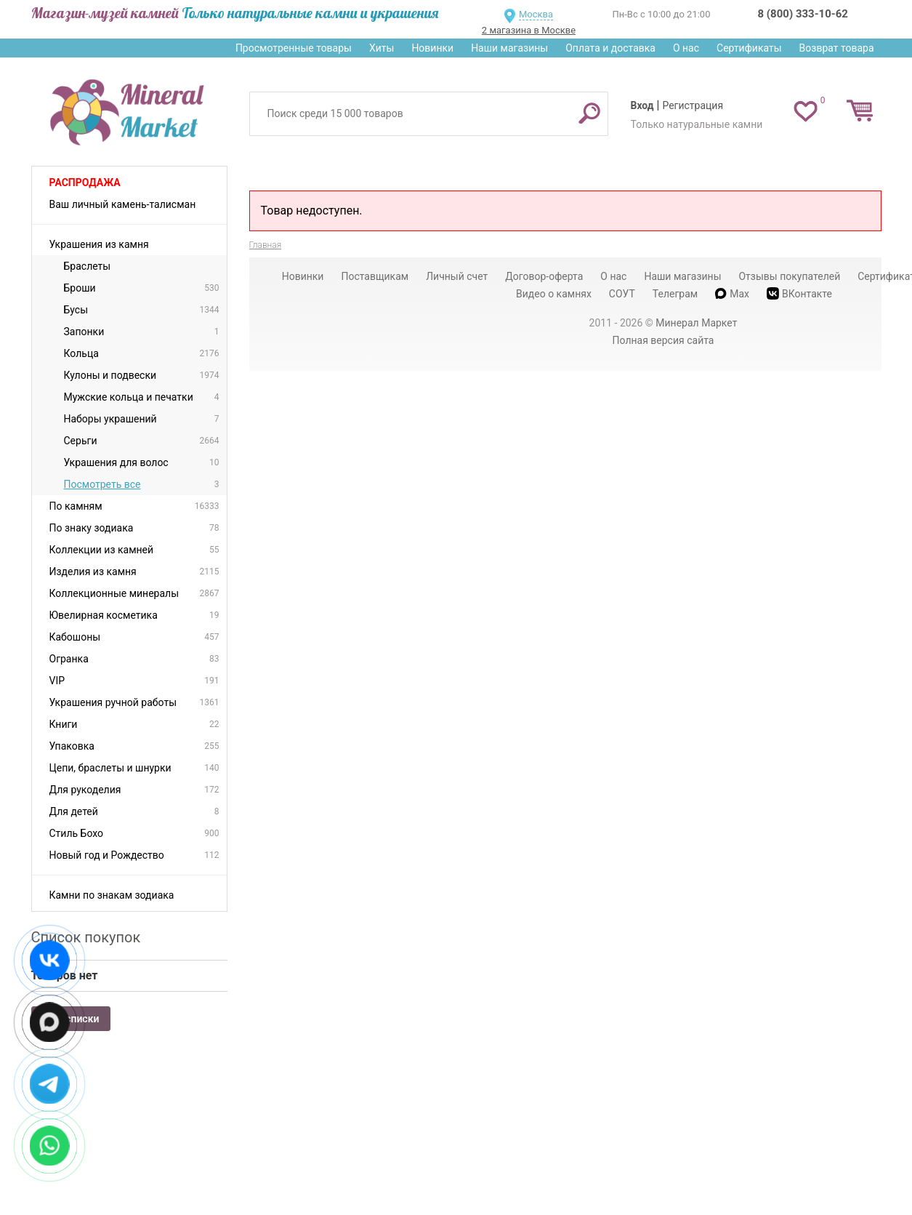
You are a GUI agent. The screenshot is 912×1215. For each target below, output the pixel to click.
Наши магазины (509, 48)
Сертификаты (749, 48)
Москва (536, 14)
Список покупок (86, 937)
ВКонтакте (799, 293)
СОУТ (622, 294)
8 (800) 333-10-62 (803, 13)
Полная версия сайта (663, 340)
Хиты (381, 48)
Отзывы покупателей (789, 276)
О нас (686, 48)
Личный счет (457, 276)
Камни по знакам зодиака (111, 895)
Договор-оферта (544, 276)
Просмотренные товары (293, 48)
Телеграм (675, 294)
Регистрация (692, 105)
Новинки (432, 48)
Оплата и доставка (610, 48)
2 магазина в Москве (529, 30)
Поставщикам (374, 276)
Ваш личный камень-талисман (122, 204)
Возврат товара (836, 48)
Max (732, 294)
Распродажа (85, 182)
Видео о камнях (554, 294)
